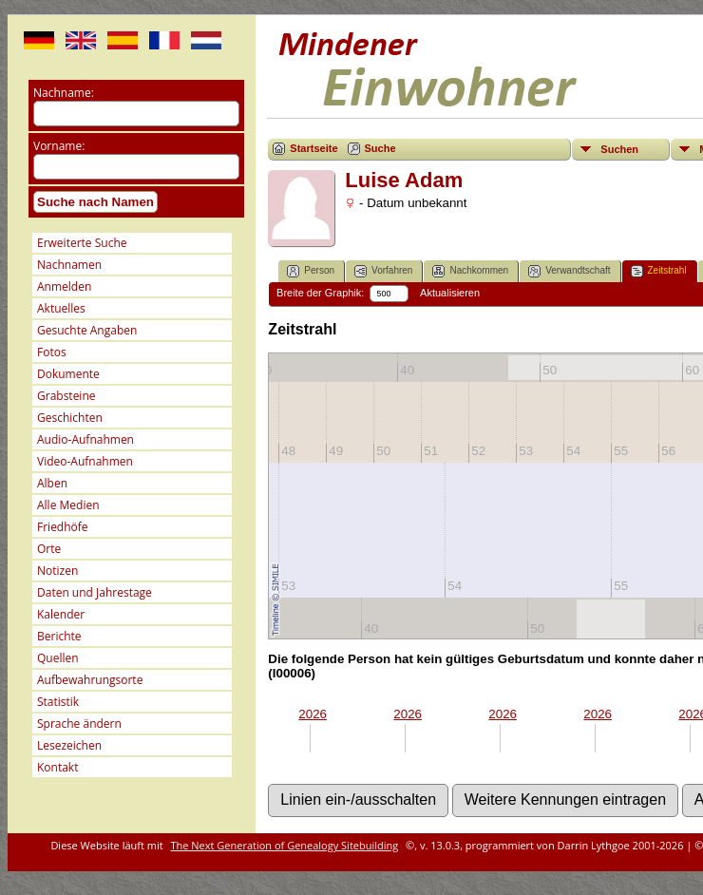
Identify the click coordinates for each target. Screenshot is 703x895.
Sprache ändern (79, 723)
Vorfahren (383, 271)
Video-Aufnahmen (85, 461)
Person (310, 271)
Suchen (619, 149)
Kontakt (57, 767)
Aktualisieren (450, 292)
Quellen (58, 658)
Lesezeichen (69, 745)
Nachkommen (470, 271)
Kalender (61, 614)
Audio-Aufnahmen (85, 439)
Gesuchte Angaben (87, 330)
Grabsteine (66, 396)
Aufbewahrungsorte (89, 680)
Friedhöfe (62, 527)
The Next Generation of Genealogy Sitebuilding (285, 845)
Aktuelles (61, 308)
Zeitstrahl (659, 271)
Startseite (313, 148)
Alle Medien (68, 505)
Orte (49, 549)
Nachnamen (69, 265)
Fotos (51, 352)
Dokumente (68, 374)
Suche (380, 148)
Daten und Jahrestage (94, 592)
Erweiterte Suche (81, 243)
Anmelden (64, 286)
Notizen (57, 570)
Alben (52, 483)
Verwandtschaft (569, 271)
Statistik (58, 702)
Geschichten (70, 417)
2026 (312, 714)
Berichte (59, 636)
